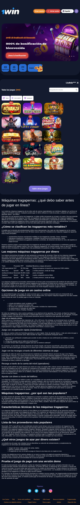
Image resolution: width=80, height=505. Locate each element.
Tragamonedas (5, 68)
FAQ (23, 68)
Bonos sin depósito (58, 499)
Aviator (59, 502)
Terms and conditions (24, 499)
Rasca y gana (46, 502)
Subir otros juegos (40, 189)
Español (67, 11)
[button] (69, 56)
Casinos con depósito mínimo (12, 502)
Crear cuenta (39, 11)
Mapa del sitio (72, 502)
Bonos (14, 68)
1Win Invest (46, 499)
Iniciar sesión (53, 11)
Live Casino (5, 499)
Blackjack (37, 499)
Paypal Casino (32, 502)
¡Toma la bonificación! (17, 55)
